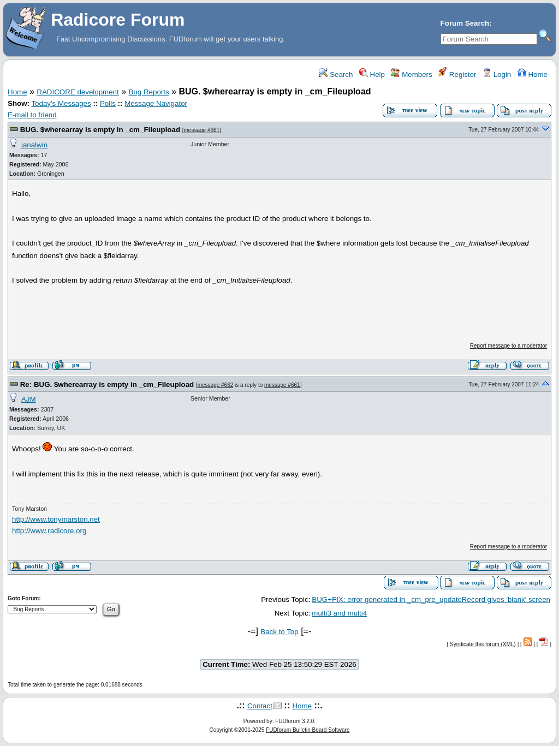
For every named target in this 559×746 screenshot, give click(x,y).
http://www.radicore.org (49, 531)
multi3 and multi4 (339, 613)
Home (533, 74)
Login (497, 74)
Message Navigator (155, 103)
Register (457, 74)
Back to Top (279, 632)
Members (411, 74)
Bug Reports (149, 92)
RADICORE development (77, 92)
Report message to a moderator (508, 346)
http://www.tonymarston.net (56, 519)
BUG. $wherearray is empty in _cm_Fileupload (100, 130)
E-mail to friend (32, 115)
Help (372, 74)
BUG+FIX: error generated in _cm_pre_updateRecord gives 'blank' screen (431, 599)
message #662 (216, 385)
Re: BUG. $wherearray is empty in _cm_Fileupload (107, 384)
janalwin (34, 145)
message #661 (202, 130)
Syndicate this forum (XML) (483, 644)
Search (336, 74)
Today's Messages (61, 103)
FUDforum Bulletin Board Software (307, 730)
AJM (28, 399)
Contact (259, 706)
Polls (108, 103)
